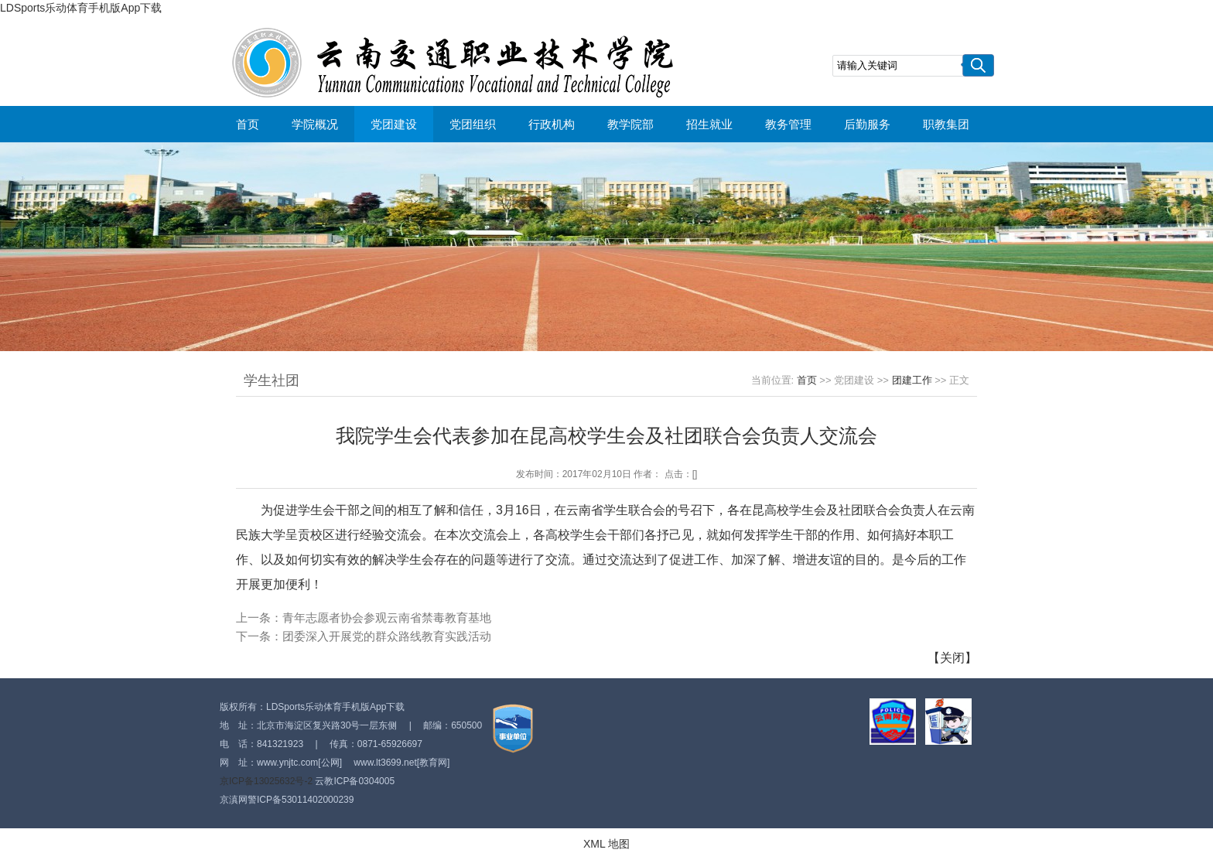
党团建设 (394, 124)
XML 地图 (606, 844)
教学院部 (630, 124)
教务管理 (788, 124)
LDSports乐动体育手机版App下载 (81, 8)
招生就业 (709, 124)
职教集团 (946, 124)
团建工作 (912, 380)
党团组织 (472, 124)
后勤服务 (867, 124)
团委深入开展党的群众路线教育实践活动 (386, 636)
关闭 (952, 657)
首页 (247, 124)
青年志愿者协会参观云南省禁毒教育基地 (386, 617)
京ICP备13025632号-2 (266, 781)
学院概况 (315, 124)
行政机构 (551, 124)
